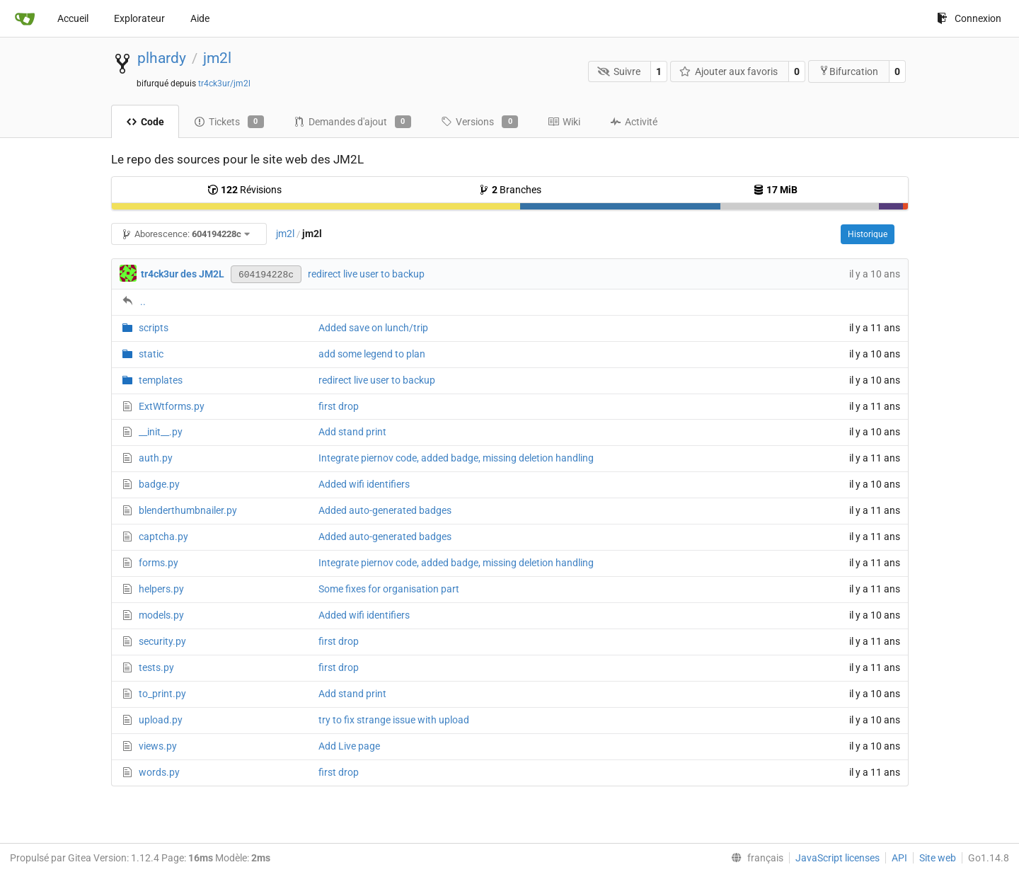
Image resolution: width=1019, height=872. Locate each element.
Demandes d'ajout (352, 121)
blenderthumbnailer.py (188, 510)
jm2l (217, 58)
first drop (338, 406)
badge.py (159, 484)
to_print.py (162, 693)
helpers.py (161, 589)
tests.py (156, 667)
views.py (158, 746)
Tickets (229, 121)
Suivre (618, 71)
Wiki (564, 121)
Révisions (244, 189)
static (151, 354)
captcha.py (163, 536)
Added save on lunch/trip (373, 327)
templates (161, 380)
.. (143, 301)
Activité (633, 121)
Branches (509, 189)
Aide (199, 18)
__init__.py (161, 431)
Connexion (969, 18)
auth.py (156, 458)
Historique (867, 234)
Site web (937, 858)
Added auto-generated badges (384, 510)
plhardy (161, 58)
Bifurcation (848, 71)
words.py (159, 772)
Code (145, 121)
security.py (162, 641)
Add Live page (349, 746)
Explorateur (139, 18)
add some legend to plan (371, 354)
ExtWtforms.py (172, 406)
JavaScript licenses (837, 858)
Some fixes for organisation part (388, 589)
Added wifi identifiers (364, 484)
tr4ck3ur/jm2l (224, 83)
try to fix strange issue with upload (393, 719)
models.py (161, 615)
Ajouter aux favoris (728, 71)
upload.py (161, 719)
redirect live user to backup (366, 274)
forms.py (158, 562)
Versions (479, 121)
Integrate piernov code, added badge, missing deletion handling (456, 458)
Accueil (72, 18)
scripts (153, 327)
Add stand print (352, 431)
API (899, 858)
